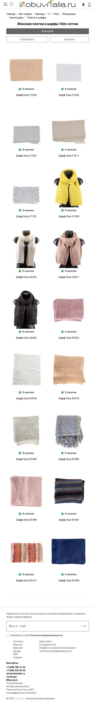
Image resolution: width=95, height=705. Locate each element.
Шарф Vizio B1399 (69, 580)
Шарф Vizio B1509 (26, 459)
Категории (47, 31)
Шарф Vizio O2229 (26, 337)
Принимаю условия (36, 635)
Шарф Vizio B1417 (26, 580)
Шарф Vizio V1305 (69, 216)
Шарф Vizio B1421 (69, 519)
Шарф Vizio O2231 (68, 277)
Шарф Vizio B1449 (26, 519)
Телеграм (11, 677)
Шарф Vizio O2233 (26, 277)
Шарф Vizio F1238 (26, 95)
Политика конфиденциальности (46, 635)
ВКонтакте (12, 680)
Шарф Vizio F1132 (26, 216)
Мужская (18, 648)
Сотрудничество (47, 644)
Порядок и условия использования (57, 648)
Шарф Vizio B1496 (69, 459)
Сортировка (27, 39)
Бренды (17, 651)
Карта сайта (45, 641)
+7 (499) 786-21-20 (15, 667)
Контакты (18, 641)
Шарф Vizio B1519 (26, 398)
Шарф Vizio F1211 (69, 155)
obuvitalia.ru (20, 698)
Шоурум (17, 657)
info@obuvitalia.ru (15, 673)
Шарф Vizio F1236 (69, 95)
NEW (15, 654)
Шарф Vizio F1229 (26, 155)
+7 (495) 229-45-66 (15, 670)
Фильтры (69, 39)
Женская (17, 644)
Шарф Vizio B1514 (69, 398)
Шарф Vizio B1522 (69, 337)
